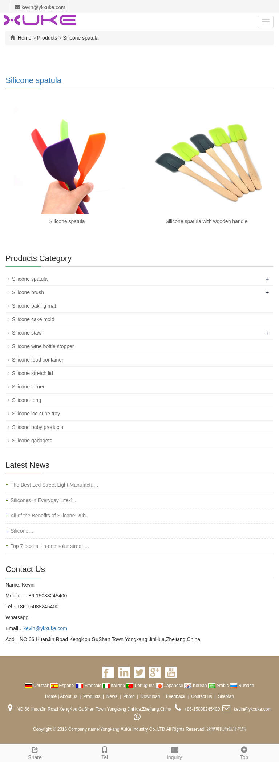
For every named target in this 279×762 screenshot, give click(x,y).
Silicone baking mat (34, 306)
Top (244, 752)
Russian (242, 685)
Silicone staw (27, 333)
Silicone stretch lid (32, 373)
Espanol (63, 685)
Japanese (170, 685)
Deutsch (38, 685)
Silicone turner (28, 387)
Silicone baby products (37, 427)
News (111, 696)
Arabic (219, 685)
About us (68, 696)
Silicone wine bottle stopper (43, 346)
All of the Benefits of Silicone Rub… (51, 515)
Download (150, 696)
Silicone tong (26, 400)
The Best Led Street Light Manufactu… (54, 485)
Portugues (140, 685)
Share (35, 752)
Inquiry (174, 752)
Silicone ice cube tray (36, 413)
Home (24, 38)
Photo (128, 696)
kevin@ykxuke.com (40, 7)
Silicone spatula (80, 38)
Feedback (175, 696)
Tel (105, 752)
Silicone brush (28, 292)
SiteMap (226, 696)
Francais (89, 685)
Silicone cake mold (33, 319)
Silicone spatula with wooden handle (207, 221)
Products (47, 38)
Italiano (114, 685)
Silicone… (22, 531)
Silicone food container (38, 360)
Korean (196, 685)
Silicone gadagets (32, 440)
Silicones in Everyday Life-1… (44, 500)
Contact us (201, 696)
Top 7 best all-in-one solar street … (50, 546)
